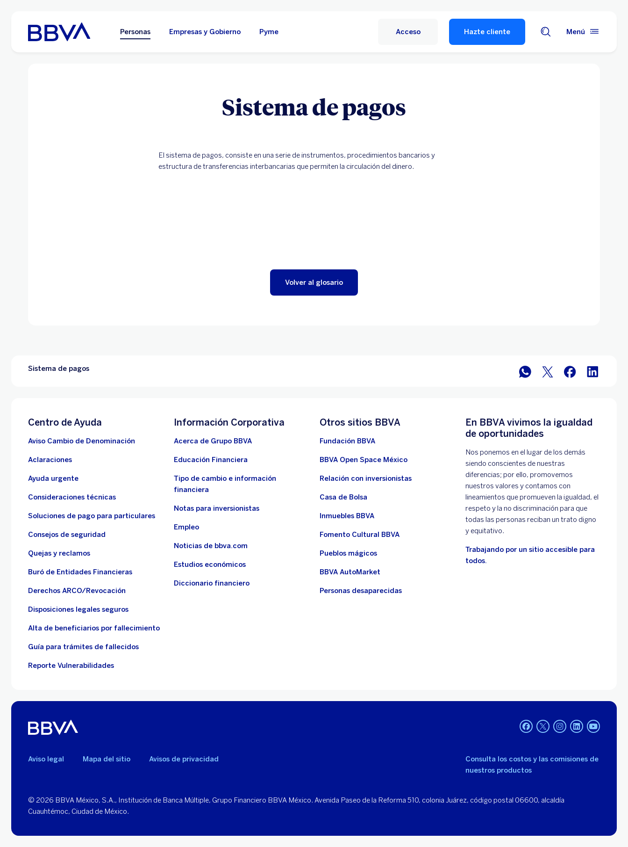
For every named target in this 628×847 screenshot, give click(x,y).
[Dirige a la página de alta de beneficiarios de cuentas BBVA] (94, 628)
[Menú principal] (583, 32)
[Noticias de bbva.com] (211, 545)
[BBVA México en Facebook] (570, 371)
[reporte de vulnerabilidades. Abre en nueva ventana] (71, 665)
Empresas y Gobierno (205, 32)
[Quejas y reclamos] (59, 553)
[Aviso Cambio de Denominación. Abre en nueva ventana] (81, 441)
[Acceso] (408, 32)
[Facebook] (526, 727)
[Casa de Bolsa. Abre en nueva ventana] (343, 497)
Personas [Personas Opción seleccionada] (135, 32)
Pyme (268, 32)
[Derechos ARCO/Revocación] (77, 590)
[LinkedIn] (576, 727)
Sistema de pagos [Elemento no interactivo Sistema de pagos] (58, 368)
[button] (314, 282)
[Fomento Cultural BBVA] (360, 534)
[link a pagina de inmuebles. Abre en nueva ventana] (347, 515)
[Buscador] (545, 31)
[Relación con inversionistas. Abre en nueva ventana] (366, 478)
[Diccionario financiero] (212, 583)
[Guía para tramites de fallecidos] (83, 646)
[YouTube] (593, 727)
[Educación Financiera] (211, 459)
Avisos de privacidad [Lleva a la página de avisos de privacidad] (184, 759)
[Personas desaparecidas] (361, 590)
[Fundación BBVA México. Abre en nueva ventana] (347, 441)
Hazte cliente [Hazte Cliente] (487, 32)
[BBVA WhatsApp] (525, 371)
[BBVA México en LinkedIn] (592, 371)
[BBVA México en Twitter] (547, 371)
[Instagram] (559, 727)
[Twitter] (543, 727)
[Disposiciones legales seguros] (78, 609)
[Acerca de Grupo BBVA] (213, 441)
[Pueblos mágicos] (348, 553)
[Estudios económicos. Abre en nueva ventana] (210, 564)
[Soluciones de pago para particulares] (91, 515)
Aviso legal (46, 759)
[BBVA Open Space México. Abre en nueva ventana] (363, 459)
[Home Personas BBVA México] (59, 31)
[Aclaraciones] (50, 459)
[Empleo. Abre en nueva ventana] (186, 527)
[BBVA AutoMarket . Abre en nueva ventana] (350, 572)
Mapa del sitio (106, 759)
